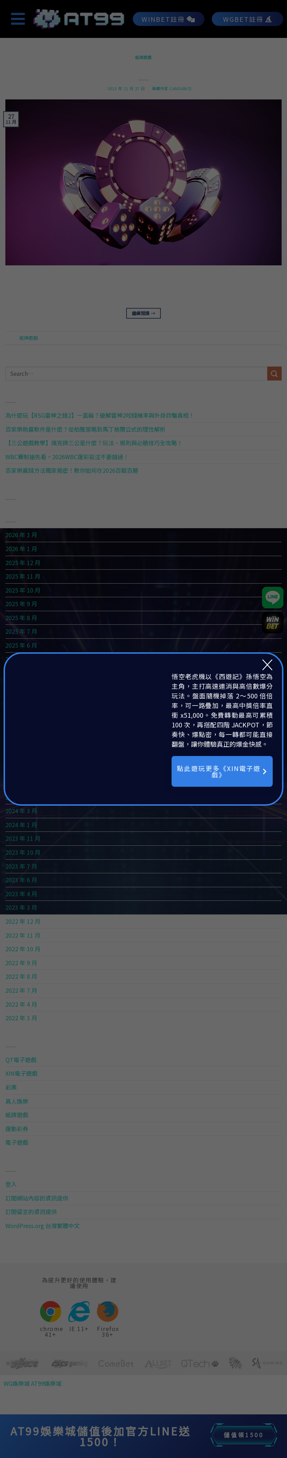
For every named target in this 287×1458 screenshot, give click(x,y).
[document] (143, 729)
